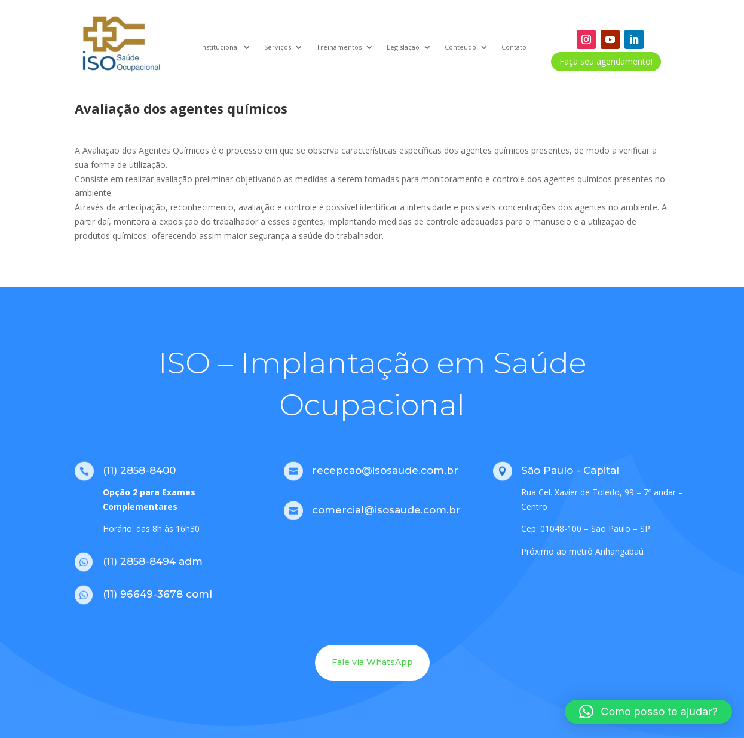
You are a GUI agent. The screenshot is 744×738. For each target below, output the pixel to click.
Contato (513, 47)
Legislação (403, 47)
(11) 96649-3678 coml (157, 594)
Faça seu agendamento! (606, 61)
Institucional (219, 47)
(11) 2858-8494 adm (153, 561)
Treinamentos (339, 47)
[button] (648, 712)
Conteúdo (460, 47)
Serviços (277, 47)
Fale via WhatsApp (372, 662)
